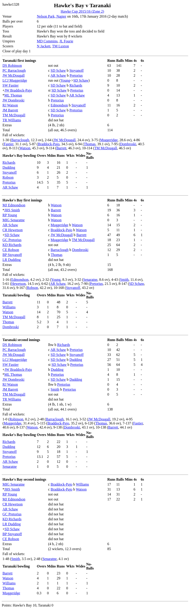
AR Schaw (58, 75)
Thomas (90, 144)
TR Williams (11, 120)
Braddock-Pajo (48, 144)
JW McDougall (13, 75)
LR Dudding (11, 260)
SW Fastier (10, 85)
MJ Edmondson (13, 205)
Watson (24, 148)
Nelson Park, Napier (51, 16)
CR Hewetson (12, 230)
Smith (124, 279)
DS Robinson (12, 65)
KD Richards (11, 245)
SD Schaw (58, 70)
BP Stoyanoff (12, 255)
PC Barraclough (14, 70)
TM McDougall (13, 115)
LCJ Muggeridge (14, 80)
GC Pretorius (11, 240)
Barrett (61, 148)
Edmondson (59, 105)
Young (65, 80)
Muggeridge (109, 140)
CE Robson (10, 250)
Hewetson (18, 284)
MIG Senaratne (13, 220)
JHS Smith (12, 210)
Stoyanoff (76, 70)
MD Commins (47, 41)
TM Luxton (60, 46)
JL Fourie (66, 41)
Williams (9, 307)
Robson (8, 177)
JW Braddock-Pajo (18, 90)
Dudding (8, 167)
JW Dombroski (13, 100)
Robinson (16, 419)
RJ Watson (10, 105)
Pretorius (76, 75)
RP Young (9, 215)
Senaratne (90, 279)
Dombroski (128, 144)
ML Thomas (13, 95)
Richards (75, 85)
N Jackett (43, 46)
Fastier (8, 144)
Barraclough (20, 140)
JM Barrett (10, 110)
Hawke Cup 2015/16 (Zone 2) (82, 11)
